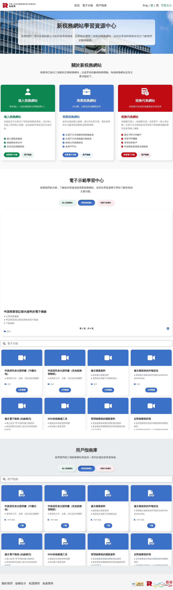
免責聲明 (47, 583)
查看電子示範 (11, 155)
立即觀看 (22, 390)
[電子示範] (89, 343)
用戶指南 (101, 5)
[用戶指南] (89, 479)
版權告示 (20, 583)
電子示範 (87, 5)
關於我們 (7, 583)
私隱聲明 (34, 583)
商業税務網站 (86, 203)
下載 (22, 525)
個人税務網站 (67, 203)
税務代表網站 (105, 203)
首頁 (77, 5)
